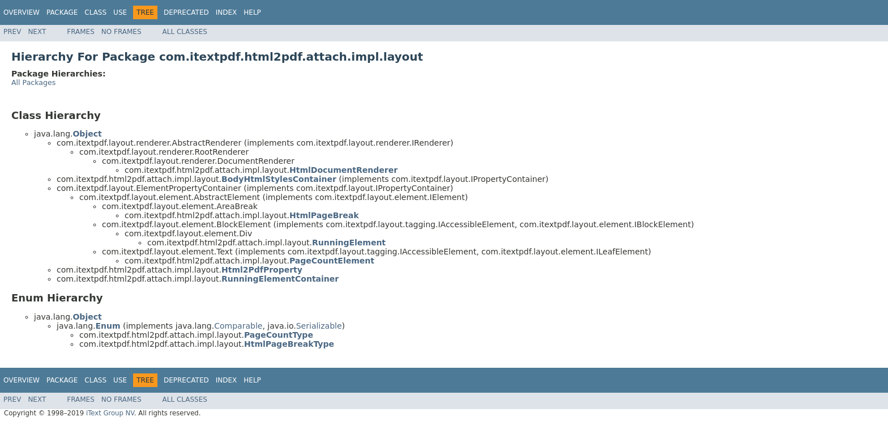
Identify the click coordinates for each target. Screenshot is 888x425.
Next (37, 32)
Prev (12, 32)
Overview (21, 12)
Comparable (238, 325)
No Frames (121, 32)
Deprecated (186, 12)
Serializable (319, 325)
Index (226, 12)
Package (62, 12)
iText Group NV (110, 413)
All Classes (185, 32)
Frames (81, 32)
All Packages (33, 82)
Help (252, 12)
